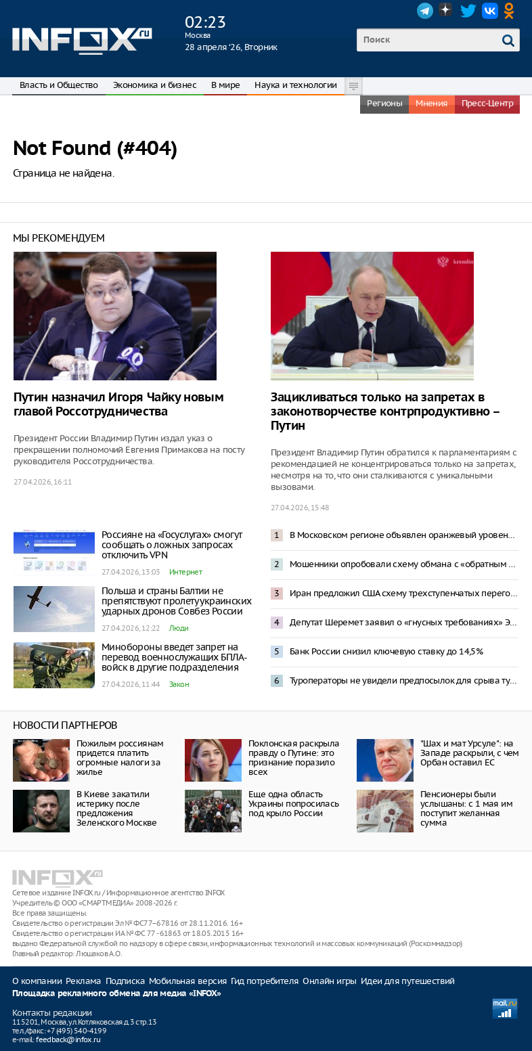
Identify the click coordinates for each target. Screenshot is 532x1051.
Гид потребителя (264, 981)
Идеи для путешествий (408, 981)
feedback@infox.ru (68, 1039)
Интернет (185, 572)
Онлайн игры (329, 981)
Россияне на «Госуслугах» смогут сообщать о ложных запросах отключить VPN (172, 545)
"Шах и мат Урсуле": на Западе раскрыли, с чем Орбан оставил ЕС (469, 753)
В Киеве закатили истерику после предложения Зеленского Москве (116, 808)
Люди (179, 628)
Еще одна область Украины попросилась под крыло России (293, 803)
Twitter (468, 11)
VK (490, 11)
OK (512, 11)
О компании (37, 981)
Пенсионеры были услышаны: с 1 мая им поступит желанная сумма (466, 808)
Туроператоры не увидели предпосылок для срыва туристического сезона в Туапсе (404, 680)
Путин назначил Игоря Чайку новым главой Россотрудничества (118, 404)
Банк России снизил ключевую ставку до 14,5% (386, 651)
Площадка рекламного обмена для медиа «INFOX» (116, 994)
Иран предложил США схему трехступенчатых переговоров (404, 593)
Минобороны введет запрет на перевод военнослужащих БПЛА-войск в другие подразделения (174, 657)
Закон (179, 684)
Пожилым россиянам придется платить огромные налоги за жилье (120, 758)
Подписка (125, 981)
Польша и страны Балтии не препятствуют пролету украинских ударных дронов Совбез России (176, 601)
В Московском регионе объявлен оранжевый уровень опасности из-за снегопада (404, 535)
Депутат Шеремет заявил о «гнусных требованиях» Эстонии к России (404, 622)
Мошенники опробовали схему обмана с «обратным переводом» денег (404, 564)
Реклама (84, 981)
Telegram (425, 11)
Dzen (447, 11)
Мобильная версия (188, 981)
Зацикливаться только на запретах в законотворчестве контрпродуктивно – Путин (385, 411)
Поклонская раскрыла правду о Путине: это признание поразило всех (294, 758)
